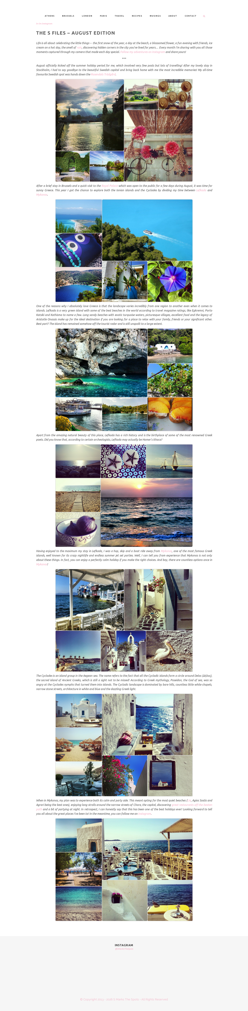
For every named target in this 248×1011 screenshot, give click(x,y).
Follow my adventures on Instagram (142, 51)
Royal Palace (109, 185)
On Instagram (45, 23)
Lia (189, 800)
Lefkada (201, 190)
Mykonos (41, 194)
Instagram (144, 813)
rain (79, 47)
